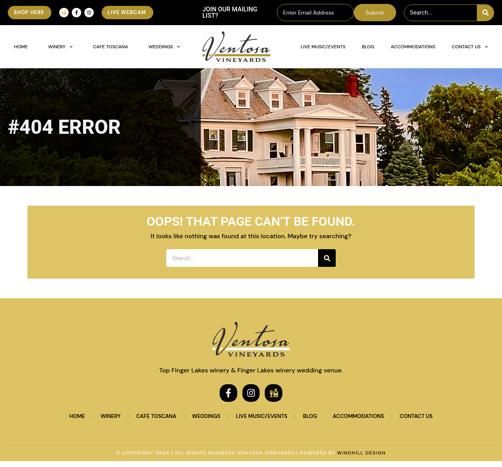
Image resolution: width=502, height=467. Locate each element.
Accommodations (413, 47)
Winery (60, 46)
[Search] (485, 13)
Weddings (164, 46)
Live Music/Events (323, 47)
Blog (368, 47)
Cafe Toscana (110, 47)
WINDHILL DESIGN (361, 459)
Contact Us (470, 46)
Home (21, 47)
